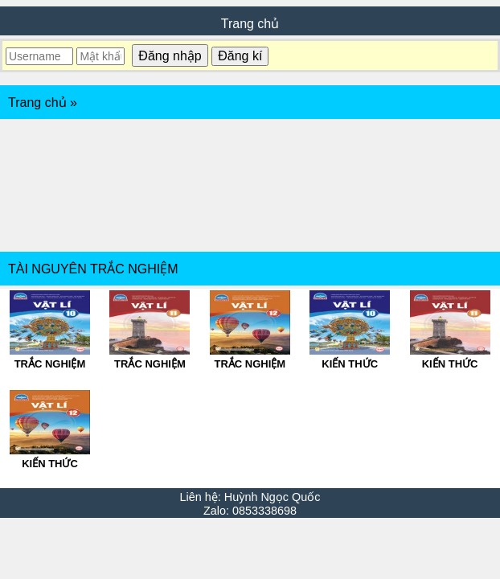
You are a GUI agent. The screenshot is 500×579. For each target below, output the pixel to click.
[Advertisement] (250, 185)
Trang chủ (250, 24)
